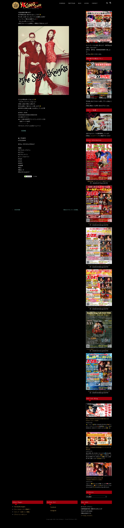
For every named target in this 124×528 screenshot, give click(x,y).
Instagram (51, 510)
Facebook (51, 507)
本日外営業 (16, 210)
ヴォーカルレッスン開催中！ (22, 509)
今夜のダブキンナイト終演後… (72, 210)
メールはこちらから (86, 515)
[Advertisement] (46, 195)
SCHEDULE (62, 3)
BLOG (79, 3)
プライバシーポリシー (20, 514)
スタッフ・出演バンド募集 (22, 512)
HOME (23, 131)
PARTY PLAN (71, 3)
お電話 (91, 54)
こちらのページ (94, 135)
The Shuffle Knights (19, 506)
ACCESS (86, 3)
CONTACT (94, 3)
